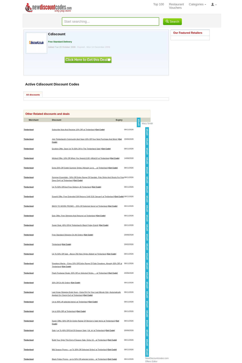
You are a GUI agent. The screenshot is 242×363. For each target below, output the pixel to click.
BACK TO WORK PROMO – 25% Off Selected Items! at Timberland (79, 206)
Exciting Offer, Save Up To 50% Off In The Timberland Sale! (76, 149)
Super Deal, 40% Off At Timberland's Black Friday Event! (75, 225)
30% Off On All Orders (61, 283)
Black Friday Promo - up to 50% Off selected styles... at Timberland (79, 359)
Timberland (56, 244)
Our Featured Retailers (187, 32)
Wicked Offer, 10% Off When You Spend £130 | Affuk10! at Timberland (80, 158)
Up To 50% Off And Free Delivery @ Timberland (71, 187)
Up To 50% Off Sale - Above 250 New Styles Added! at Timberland (79, 254)
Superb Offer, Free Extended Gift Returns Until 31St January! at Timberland (83, 197)
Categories (197, 4)
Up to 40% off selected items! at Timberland (70, 302)
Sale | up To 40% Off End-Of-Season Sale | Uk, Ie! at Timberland (78, 330)
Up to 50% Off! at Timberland (64, 311)
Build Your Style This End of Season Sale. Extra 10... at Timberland (79, 340)
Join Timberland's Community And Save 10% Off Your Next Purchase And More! (84, 139)
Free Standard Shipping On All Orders (67, 235)
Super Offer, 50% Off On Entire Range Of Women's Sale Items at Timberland (83, 321)
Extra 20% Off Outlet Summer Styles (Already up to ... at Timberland (80, 168)
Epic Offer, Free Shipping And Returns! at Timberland (73, 216)
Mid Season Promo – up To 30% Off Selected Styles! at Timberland (79, 350)
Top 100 (158, 4)
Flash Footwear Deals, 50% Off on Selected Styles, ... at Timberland (80, 273)
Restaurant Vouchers (176, 6)
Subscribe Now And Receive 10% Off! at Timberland (73, 130)
